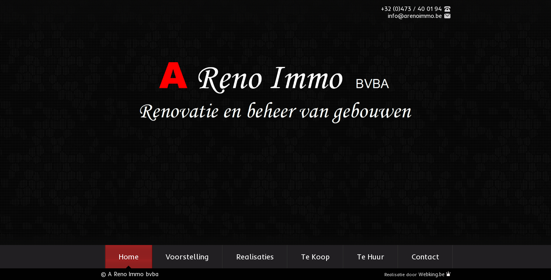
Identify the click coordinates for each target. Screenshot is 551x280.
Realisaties (255, 256)
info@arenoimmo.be (415, 15)
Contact (425, 256)
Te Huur (370, 256)
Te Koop (315, 256)
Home (129, 256)
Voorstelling (187, 256)
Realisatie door (417, 274)
